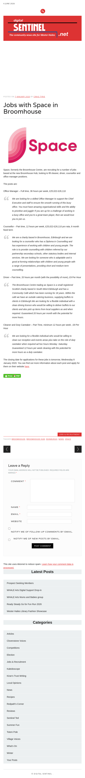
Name (16, 507)
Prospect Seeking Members (20, 583)
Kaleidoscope (13, 669)
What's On (12, 746)
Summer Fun (13, 725)
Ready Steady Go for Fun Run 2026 (24, 604)
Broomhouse (18, 439)
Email (17, 514)
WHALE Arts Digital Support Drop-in (24, 590)
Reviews (11, 711)
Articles (10, 634)
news (61, 439)
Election (11, 655)
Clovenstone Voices (16, 641)
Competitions (13, 648)
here (27, 366)
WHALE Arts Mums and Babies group (25, 597)
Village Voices (13, 739)
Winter (10, 753)
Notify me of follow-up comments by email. (42, 531)
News (9, 690)
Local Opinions (14, 683)
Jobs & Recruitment (69, 434)
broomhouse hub (35, 439)
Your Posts (12, 760)
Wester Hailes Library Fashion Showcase (27, 611)
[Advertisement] (42, 67)
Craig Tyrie (39, 96)
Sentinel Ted (13, 718)
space (68, 439)
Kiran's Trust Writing (16, 676)
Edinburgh (51, 439)
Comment (19, 481)
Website (16, 521)
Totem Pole (12, 732)
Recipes (11, 697)
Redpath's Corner (15, 704)
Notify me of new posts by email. (37, 538)
